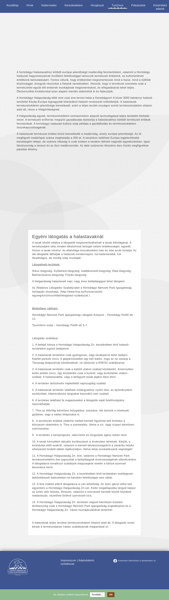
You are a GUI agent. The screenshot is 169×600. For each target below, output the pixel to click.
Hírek (29, 5)
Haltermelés (49, 5)
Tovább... (99, 594)
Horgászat (97, 5)
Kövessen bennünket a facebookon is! (134, 561)
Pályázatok (138, 5)
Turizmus (117, 5)
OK (112, 594)
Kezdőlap (12, 5)
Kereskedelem (74, 5)
